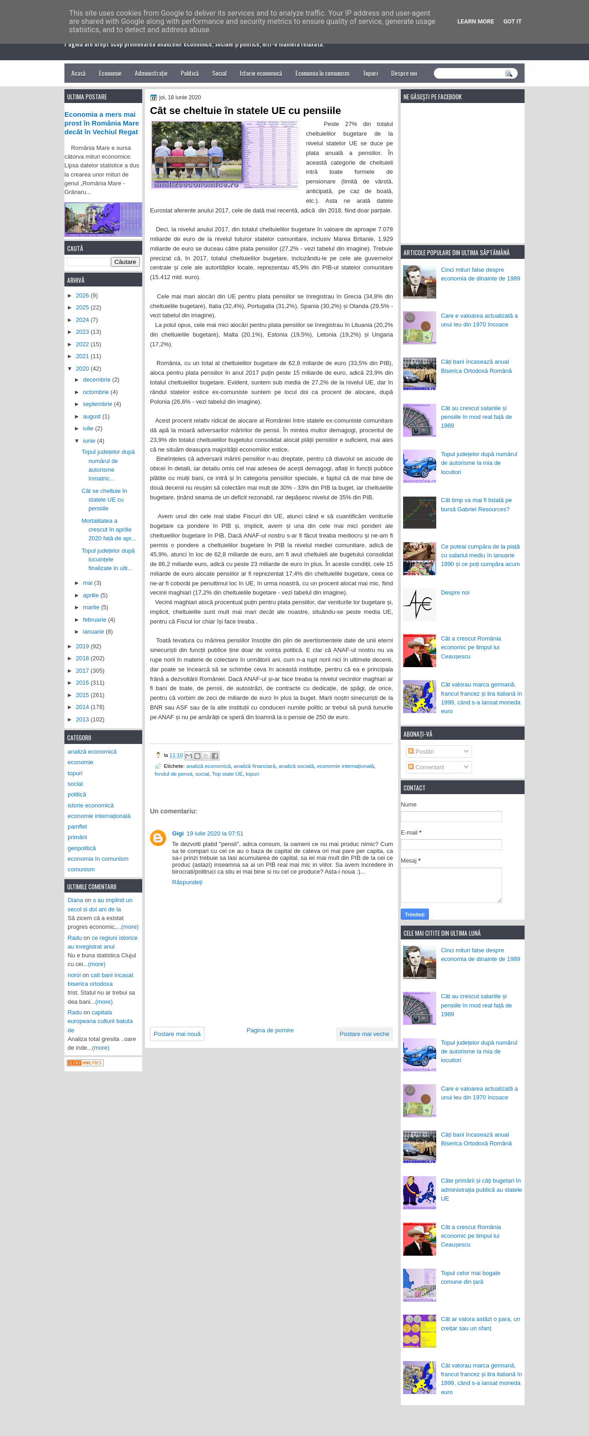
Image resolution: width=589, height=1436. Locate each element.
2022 (83, 344)
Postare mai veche (364, 1033)
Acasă (78, 73)
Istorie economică (261, 73)
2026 (83, 295)
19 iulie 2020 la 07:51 (214, 833)
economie (80, 762)
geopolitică (82, 848)
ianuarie (94, 631)
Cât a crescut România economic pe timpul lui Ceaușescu (471, 647)
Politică (190, 73)
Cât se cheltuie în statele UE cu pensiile (104, 499)
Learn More (475, 21)
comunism (81, 869)
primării (77, 837)
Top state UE (227, 774)
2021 (83, 356)
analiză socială (296, 766)
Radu (75, 937)
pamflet (77, 826)
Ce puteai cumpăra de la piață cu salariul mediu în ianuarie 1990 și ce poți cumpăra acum (480, 555)
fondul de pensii (173, 774)
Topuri (370, 73)
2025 (83, 307)
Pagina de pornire (270, 1030)
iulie (89, 428)
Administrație (151, 73)
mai (88, 582)
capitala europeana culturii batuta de (100, 1021)
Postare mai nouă (177, 1033)
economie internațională (345, 766)
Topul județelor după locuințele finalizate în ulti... (108, 559)
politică (77, 794)
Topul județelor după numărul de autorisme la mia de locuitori (479, 463)
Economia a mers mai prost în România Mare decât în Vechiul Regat (101, 123)
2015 (83, 695)
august (92, 416)
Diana (75, 900)
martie (92, 607)
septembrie (98, 403)
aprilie (91, 595)
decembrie (97, 379)
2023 (83, 331)
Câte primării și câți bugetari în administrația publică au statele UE (481, 1189)
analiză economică (208, 766)
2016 (83, 682)
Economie (110, 73)
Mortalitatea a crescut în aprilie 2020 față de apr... (108, 529)
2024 (83, 319)
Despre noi (404, 73)
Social (219, 73)
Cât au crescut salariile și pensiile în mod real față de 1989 (476, 417)
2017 (83, 670)
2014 (83, 707)
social (202, 774)
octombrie (96, 392)
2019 (83, 646)
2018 (83, 658)
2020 (83, 368)
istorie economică (91, 805)
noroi (74, 975)
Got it (512, 21)
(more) (130, 926)
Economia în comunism (322, 73)
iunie (90, 440)
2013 (83, 719)
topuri (252, 774)
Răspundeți (187, 882)
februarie (95, 619)
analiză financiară (255, 766)
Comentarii (426, 767)
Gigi (178, 833)
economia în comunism (98, 858)
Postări (421, 751)
